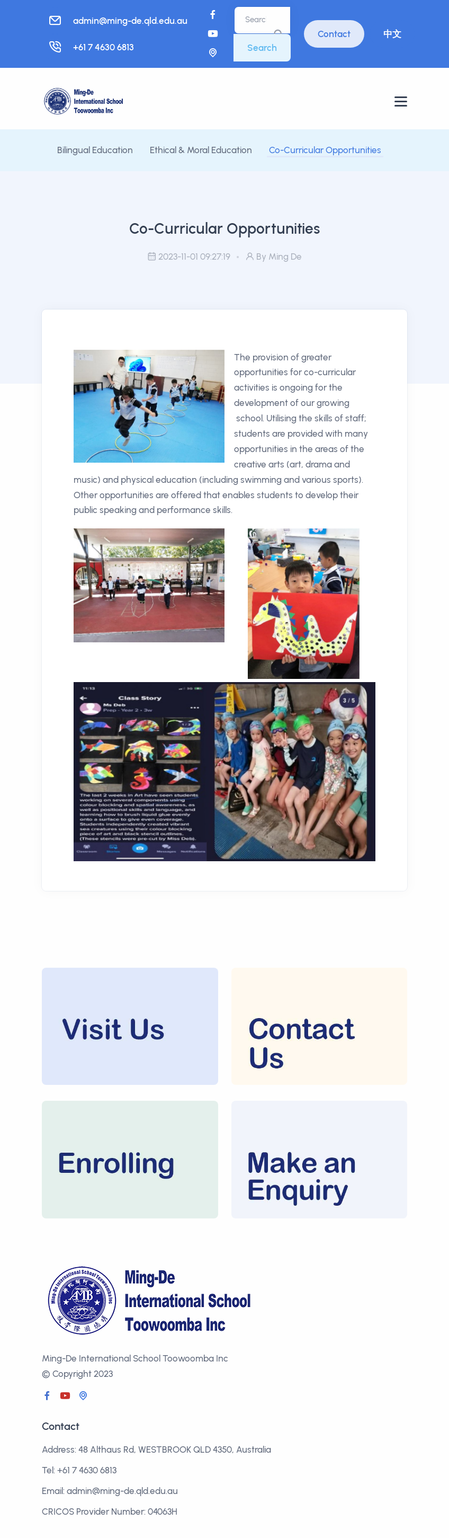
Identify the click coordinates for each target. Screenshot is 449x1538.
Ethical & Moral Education (202, 150)
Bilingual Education (95, 150)
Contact (334, 34)
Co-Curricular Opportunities (325, 150)
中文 (392, 34)
